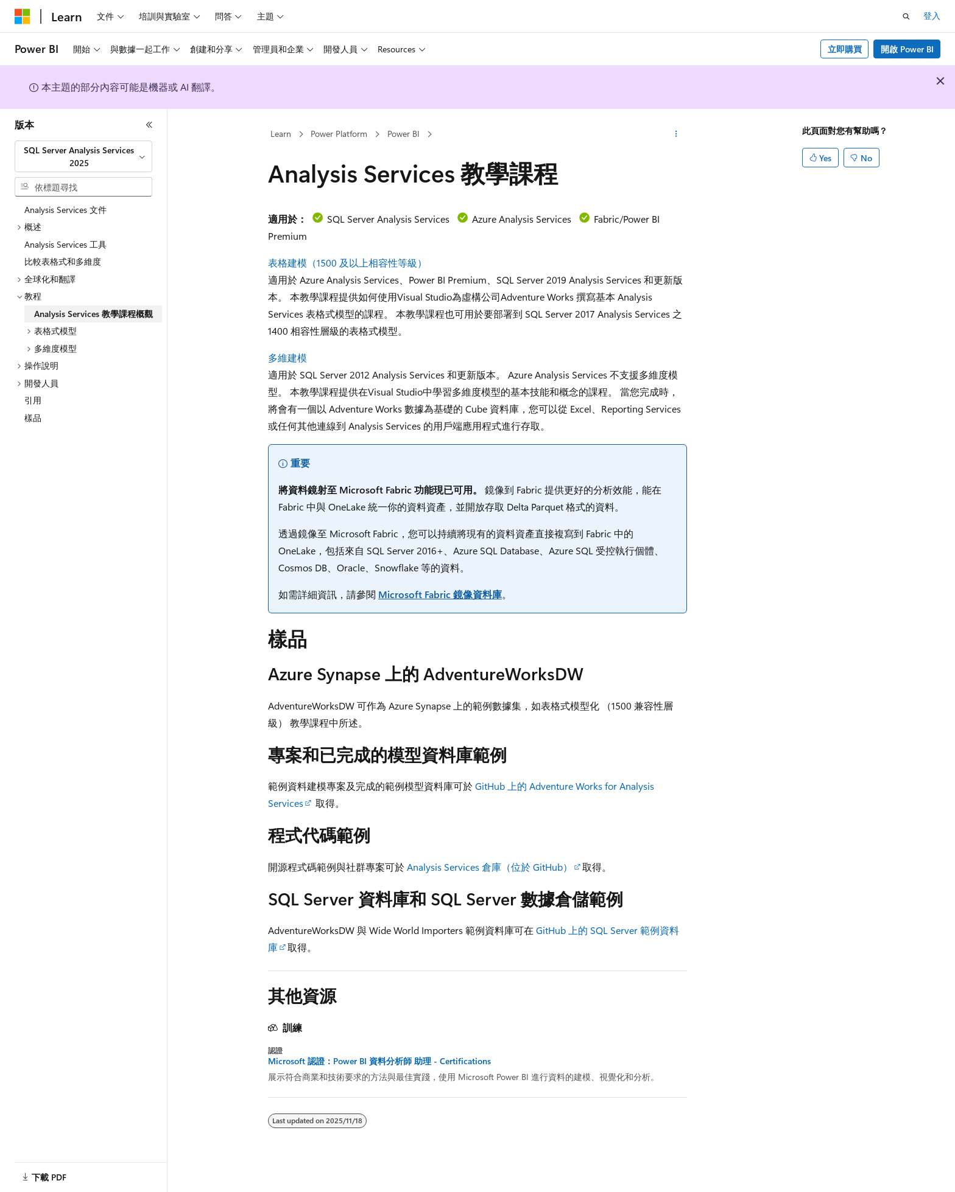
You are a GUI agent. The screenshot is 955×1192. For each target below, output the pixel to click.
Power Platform (339, 133)
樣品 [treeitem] (32, 417)
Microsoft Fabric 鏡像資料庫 (440, 594)
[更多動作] (676, 134)
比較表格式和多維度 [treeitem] (62, 261)
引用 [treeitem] (32, 400)
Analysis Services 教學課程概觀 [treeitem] (93, 313)
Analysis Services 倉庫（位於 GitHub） (490, 866)
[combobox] (83, 157)
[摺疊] (149, 125)
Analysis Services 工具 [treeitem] (65, 244)
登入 (931, 15)
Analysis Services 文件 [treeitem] (65, 209)
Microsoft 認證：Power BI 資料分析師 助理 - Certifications (379, 1061)
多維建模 (287, 357)
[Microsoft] (22, 16)
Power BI (403, 133)
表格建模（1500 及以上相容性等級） (347, 262)
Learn (280, 133)
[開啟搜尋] (906, 16)
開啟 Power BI (907, 49)
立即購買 (845, 49)
